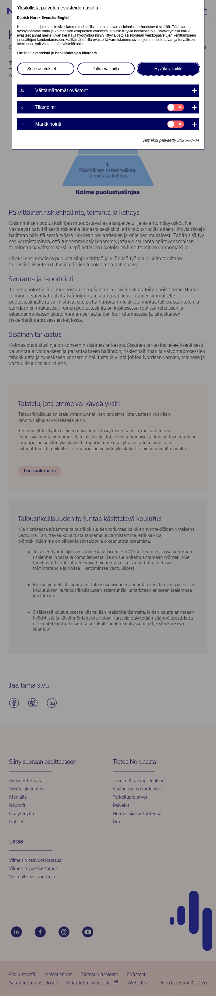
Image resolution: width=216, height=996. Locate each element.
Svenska (48, 18)
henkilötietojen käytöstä (76, 53)
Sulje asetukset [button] (41, 68)
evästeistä (41, 53)
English (63, 18)
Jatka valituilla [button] (106, 68)
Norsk (35, 18)
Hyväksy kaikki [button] (168, 68)
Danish (23, 18)
